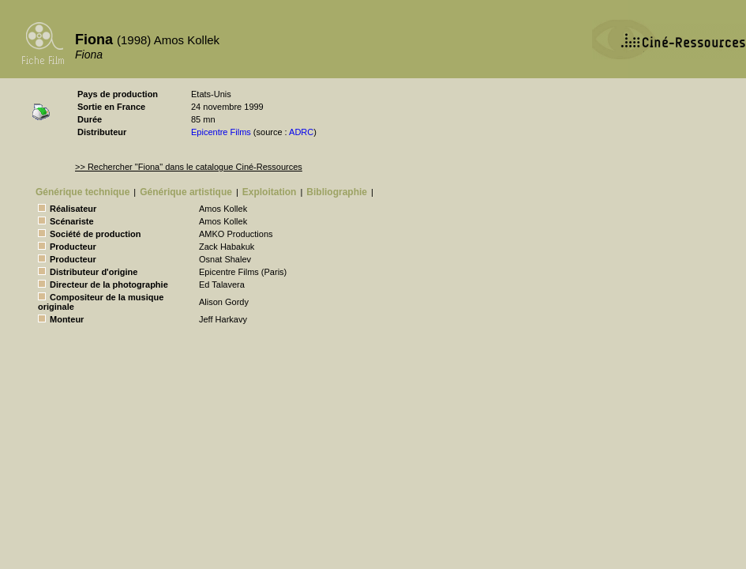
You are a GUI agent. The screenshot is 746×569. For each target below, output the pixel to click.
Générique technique (82, 192)
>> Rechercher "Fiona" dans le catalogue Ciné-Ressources (188, 166)
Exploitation (269, 192)
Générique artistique (186, 192)
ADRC (301, 132)
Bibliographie (336, 192)
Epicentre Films (221, 132)
